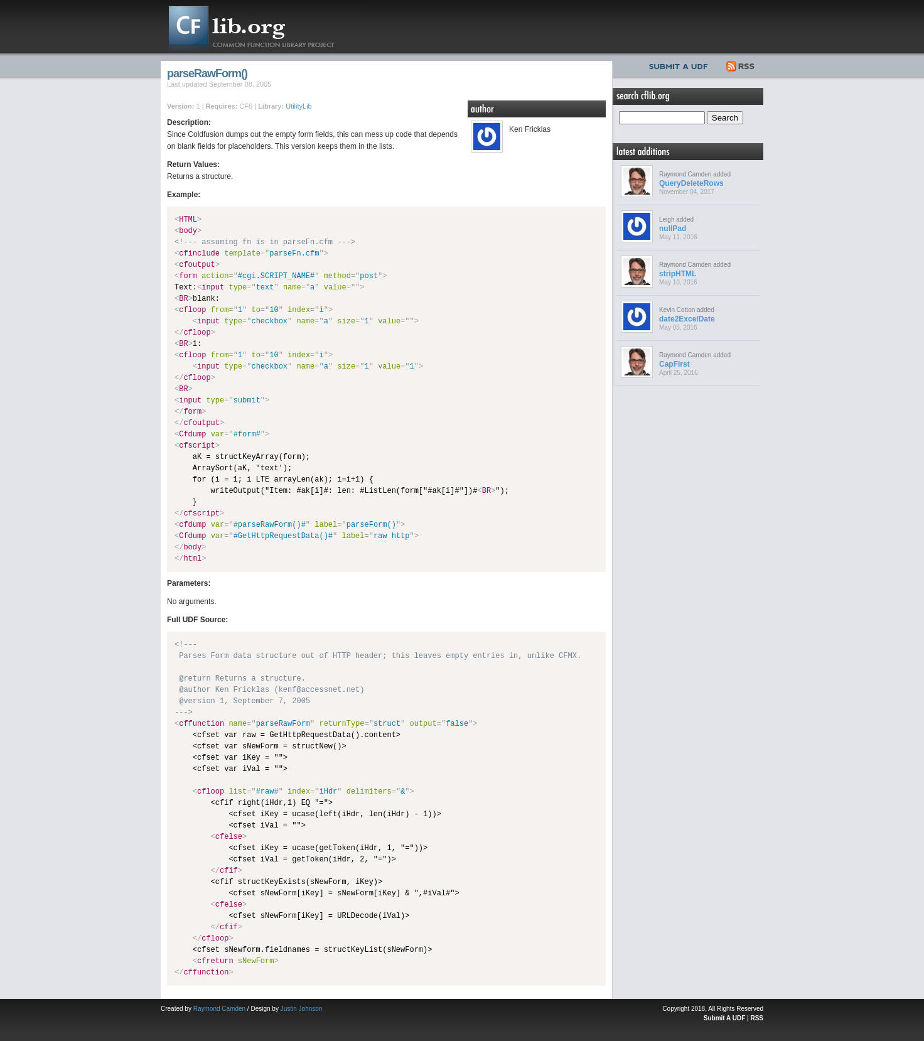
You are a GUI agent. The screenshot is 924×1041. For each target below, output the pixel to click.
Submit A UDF (724, 1018)
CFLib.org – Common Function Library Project (261, 26)
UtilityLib (299, 106)
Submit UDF (681, 64)
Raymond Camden (219, 1008)
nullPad (672, 228)
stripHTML (677, 273)
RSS (741, 64)
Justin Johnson (302, 1008)
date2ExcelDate (687, 319)
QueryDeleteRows (691, 183)
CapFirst (674, 364)
